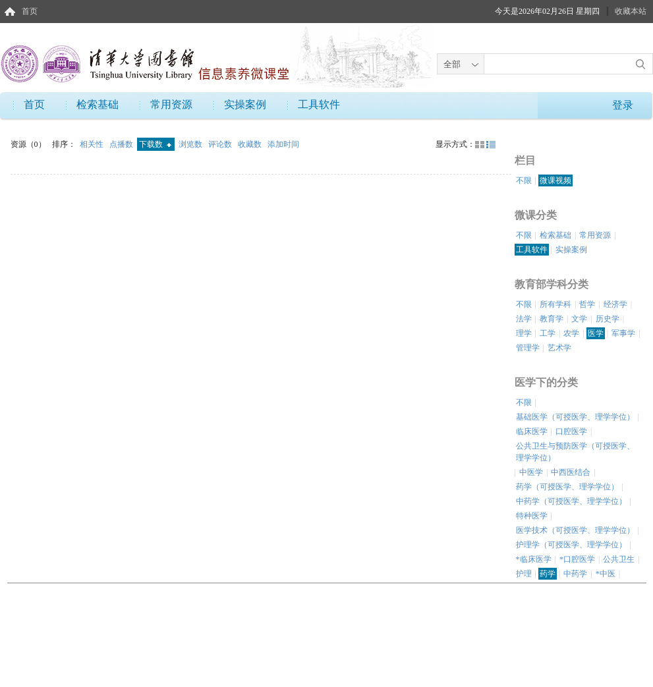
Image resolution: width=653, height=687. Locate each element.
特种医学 (532, 515)
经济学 (615, 304)
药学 (547, 573)
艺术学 (559, 347)
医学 (596, 333)
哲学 (587, 304)
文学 (579, 318)
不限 (524, 180)
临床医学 (532, 431)
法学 (524, 318)
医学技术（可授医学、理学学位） (575, 530)
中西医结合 (570, 472)
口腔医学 (571, 431)
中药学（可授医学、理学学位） (571, 501)
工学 (547, 333)
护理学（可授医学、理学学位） (571, 544)
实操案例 (245, 104)
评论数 (221, 144)
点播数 (122, 144)
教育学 (551, 318)
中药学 (575, 573)
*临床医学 (534, 559)
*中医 (605, 573)
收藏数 (251, 144)
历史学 (607, 318)
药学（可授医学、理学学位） (567, 486)
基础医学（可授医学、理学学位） (575, 417)
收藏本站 (630, 11)
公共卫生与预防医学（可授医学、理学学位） (575, 451)
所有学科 (555, 304)
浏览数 (191, 144)
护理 (524, 573)
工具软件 (319, 104)
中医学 (531, 472)
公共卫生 (619, 559)
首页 (30, 11)
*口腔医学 (577, 559)
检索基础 (97, 104)
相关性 (92, 144)
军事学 (623, 333)
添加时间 (283, 144)
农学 (571, 333)
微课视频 (555, 180)
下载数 (155, 144)
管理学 (528, 347)
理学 (524, 333)
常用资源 (171, 104)
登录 (622, 105)
